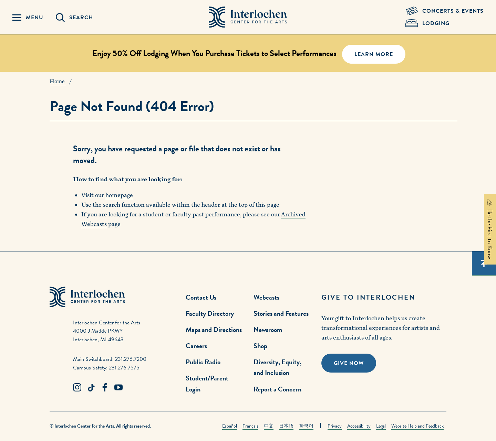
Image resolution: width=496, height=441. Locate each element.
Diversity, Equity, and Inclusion (277, 367)
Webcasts (266, 297)
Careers (196, 346)
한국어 (306, 426)
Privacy (335, 426)
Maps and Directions (214, 329)
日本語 (286, 426)
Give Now (349, 363)
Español (229, 426)
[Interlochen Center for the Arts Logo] (248, 17)
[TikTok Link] (91, 387)
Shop (260, 346)
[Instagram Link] (77, 387)
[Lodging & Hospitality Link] (444, 23)
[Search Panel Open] (74, 17)
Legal (381, 426)
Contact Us (201, 297)
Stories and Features (281, 313)
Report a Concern (277, 389)
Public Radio (203, 362)
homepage (119, 195)
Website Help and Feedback (417, 426)
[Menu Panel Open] (27, 17)
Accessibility (359, 426)
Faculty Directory (210, 313)
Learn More (373, 54)
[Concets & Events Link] (444, 11)
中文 (268, 426)
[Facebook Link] (105, 387)
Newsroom (268, 329)
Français (250, 426)
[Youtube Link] (118, 387)
